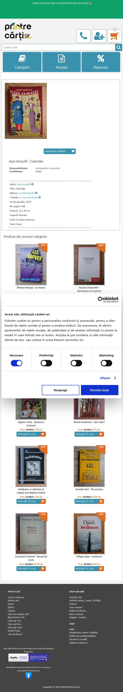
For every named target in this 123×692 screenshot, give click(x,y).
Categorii (22, 61)
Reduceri (101, 61)
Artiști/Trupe (14, 630)
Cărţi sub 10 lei (15, 627)
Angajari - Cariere (77, 617)
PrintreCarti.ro (73, 687)
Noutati (61, 61)
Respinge (61, 390)
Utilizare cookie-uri (78, 642)
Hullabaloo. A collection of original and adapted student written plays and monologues (31, 492)
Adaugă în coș (31, 434)
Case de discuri (15, 634)
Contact (73, 604)
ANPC (72, 629)
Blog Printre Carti (16, 617)
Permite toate (99, 390)
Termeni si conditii (78, 639)
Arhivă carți (13, 600)
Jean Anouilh (25, 184)
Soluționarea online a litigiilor (83, 632)
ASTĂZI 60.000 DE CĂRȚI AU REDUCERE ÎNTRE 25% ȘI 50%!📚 (62, 3)
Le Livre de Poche (29, 197)
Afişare (105, 378)
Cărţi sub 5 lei (14, 620)
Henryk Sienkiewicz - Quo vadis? (89, 422)
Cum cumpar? (76, 607)
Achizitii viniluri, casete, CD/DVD (85, 600)
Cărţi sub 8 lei (14, 624)
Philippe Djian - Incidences (89, 556)
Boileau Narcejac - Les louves (31, 287)
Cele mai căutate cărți (18, 614)
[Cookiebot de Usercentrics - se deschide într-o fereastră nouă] (100, 300)
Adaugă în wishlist (60, 151)
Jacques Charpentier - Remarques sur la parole (89, 289)
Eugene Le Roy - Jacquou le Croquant (31, 424)
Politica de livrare (77, 610)
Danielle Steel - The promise (89, 489)
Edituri (11, 607)
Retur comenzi (76, 614)
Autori (11, 604)
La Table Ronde (28, 193)
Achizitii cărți (75, 597)
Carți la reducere (16, 597)
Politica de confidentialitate (82, 636)
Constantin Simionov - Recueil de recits (31, 558)
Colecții (11, 610)
